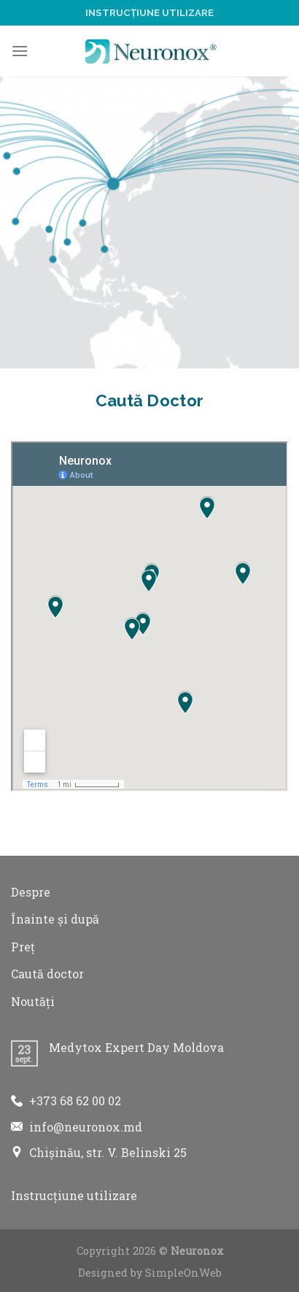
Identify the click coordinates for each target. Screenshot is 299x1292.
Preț (23, 946)
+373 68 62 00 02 (75, 1100)
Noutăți (33, 1001)
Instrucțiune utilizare (149, 12)
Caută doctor (47, 973)
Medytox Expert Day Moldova (136, 1047)
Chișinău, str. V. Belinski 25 (108, 1152)
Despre (30, 892)
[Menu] (19, 51)
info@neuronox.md (85, 1126)
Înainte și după (55, 919)
